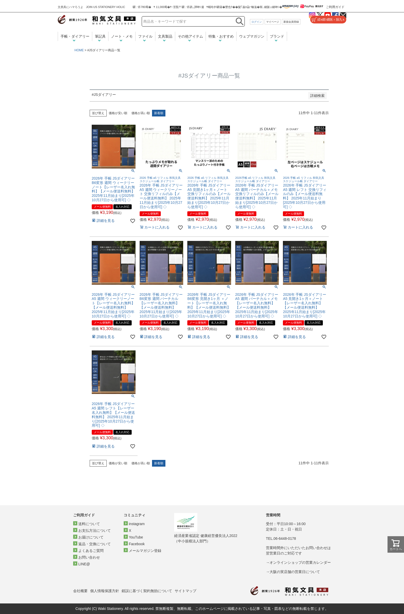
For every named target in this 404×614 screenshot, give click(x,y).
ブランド (277, 36)
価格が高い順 (140, 113)
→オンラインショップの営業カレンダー (298, 562)
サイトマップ (185, 591)
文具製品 (165, 36)
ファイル (145, 36)
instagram (137, 524)
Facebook (137, 544)
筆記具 (100, 36)
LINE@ (84, 564)
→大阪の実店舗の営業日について (293, 572)
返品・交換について (94, 544)
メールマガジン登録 (145, 551)
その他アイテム (190, 36)
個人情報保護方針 (104, 591)
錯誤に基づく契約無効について (147, 591)
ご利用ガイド (335, 7)
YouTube (136, 537)
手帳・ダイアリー (75, 36)
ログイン (256, 21)
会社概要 (80, 591)
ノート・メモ (122, 36)
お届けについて (91, 537)
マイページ (272, 21)
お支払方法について (94, 530)
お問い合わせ (89, 557)
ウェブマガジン (251, 36)
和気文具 (97, 19)
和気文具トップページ (289, 591)
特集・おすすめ (221, 36)
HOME (79, 50)
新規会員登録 (291, 21)
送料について (89, 524)
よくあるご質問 (91, 551)
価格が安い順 (118, 113)
